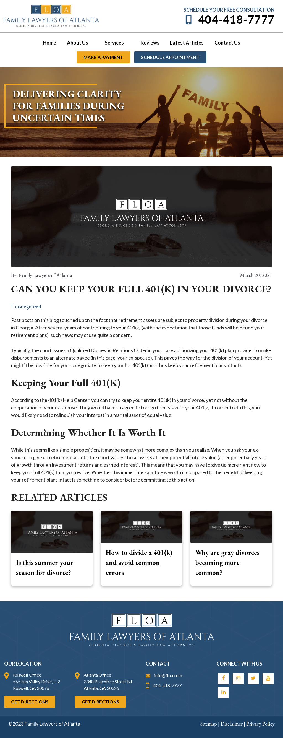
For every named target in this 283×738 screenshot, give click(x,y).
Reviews (149, 43)
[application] (92, 42)
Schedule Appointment (170, 57)
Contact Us (226, 43)
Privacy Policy (260, 724)
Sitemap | (210, 724)
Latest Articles (186, 43)
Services (117, 42)
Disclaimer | (233, 724)
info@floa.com (164, 675)
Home (51, 43)
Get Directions (29, 701)
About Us (81, 42)
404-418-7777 (229, 19)
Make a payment (103, 57)
